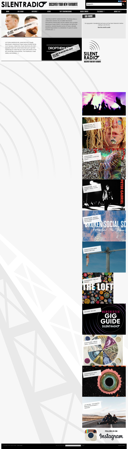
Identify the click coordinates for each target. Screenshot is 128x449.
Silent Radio (42, 4)
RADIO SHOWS (84, 11)
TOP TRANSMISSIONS (66, 11)
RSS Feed (19, 445)
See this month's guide (104, 27)
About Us (117, 11)
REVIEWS (34, 11)
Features (100, 11)
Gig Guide (21, 11)
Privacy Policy (121, 445)
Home (7, 11)
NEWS (49, 11)
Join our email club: (60, 445)
